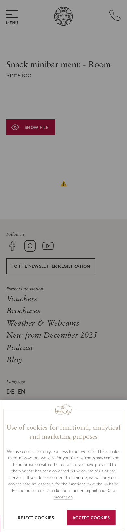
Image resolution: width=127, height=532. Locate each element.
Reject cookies (36, 517)
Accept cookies (91, 517)
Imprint (91, 490)
